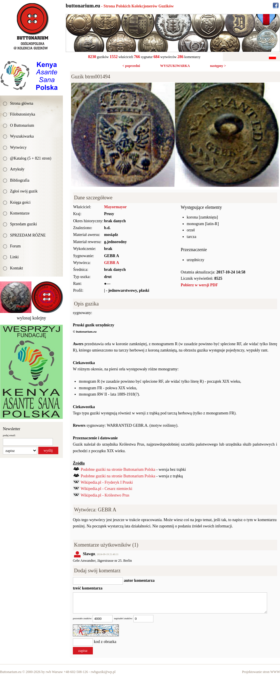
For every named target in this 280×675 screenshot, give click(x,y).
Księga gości (20, 202)
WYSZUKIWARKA (175, 66)
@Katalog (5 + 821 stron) (30, 158)
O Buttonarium (22, 125)
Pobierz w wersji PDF (199, 285)
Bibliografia (19, 180)
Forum (15, 246)
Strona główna (21, 103)
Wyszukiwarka (22, 136)
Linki (14, 257)
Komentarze (19, 213)
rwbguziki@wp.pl (103, 672)
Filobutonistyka (22, 114)
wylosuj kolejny (31, 317)
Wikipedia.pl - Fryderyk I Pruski (107, 482)
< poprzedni (131, 66)
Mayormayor (115, 207)
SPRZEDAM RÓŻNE (28, 235)
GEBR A (111, 263)
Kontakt (16, 268)
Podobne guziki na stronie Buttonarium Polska (118, 469)
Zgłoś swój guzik (23, 191)
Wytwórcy (18, 147)
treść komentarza (88, 588)
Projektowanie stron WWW (261, 672)
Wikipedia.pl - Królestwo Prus (105, 495)
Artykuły (17, 169)
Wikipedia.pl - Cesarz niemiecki (106, 489)
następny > (218, 66)
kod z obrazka (105, 642)
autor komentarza (139, 580)
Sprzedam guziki (23, 224)
